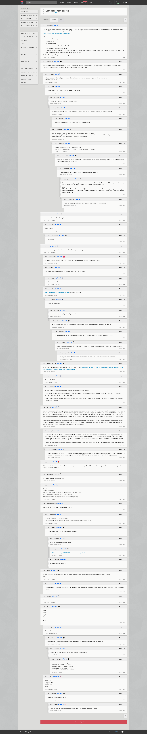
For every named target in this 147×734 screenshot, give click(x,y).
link (124, 57)
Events (76, 2)
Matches (69, 2)
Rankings (84, 2)
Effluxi (51, 676)
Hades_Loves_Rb (51, 363)
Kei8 (53, 86)
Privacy (27, 731)
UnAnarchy (50, 474)
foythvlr (49, 407)
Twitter (117, 732)
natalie (53, 527)
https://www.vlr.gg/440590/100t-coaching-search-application (69, 553)
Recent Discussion (26, 30)
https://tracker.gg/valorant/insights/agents (57, 292)
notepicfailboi (52, 256)
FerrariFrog (52, 224)
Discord (124, 732)
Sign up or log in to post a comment (83, 722)
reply (120, 69)
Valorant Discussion (56, 13)
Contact (22, 731)
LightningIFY (50, 61)
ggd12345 (51, 267)
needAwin (57, 538)
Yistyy (48, 246)
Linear (60, 19)
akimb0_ (59, 320)
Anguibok (49, 25)
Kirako (48, 570)
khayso (49, 596)
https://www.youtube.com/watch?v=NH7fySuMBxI (56, 33)
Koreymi (49, 606)
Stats (90, 2)
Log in (125, 2)
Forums (62, 2)
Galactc (49, 462)
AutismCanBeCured (52, 503)
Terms (31, 731)
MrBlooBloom (50, 214)
